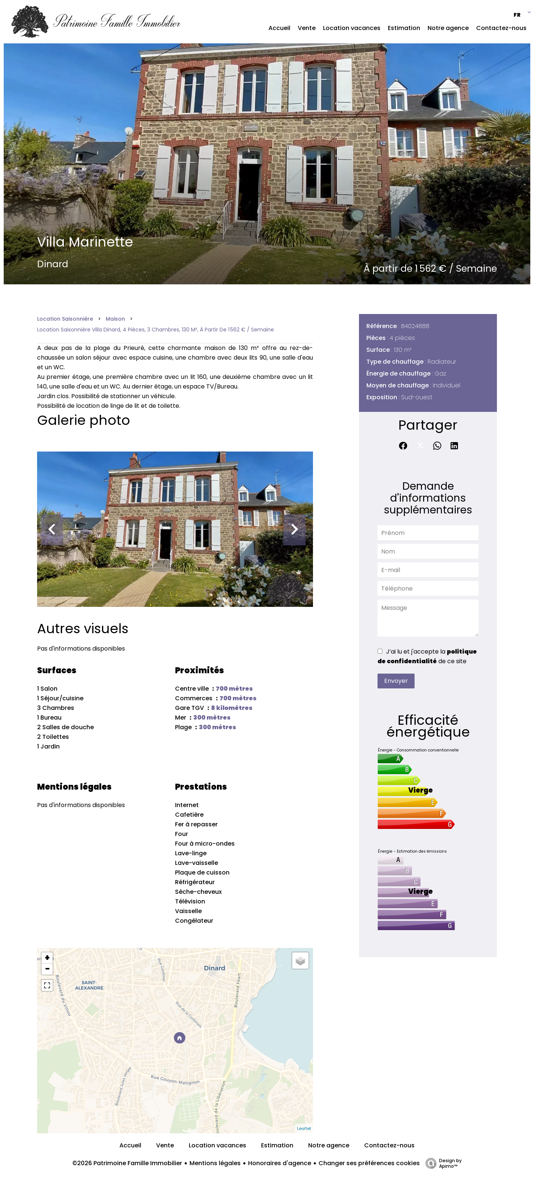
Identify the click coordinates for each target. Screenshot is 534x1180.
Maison (115, 319)
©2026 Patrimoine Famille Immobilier (127, 1163)
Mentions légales (215, 1163)
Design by (442, 1163)
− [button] (47, 969)
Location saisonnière (65, 319)
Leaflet (304, 1128)
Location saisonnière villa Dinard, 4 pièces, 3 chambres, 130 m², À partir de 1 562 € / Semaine (155, 329)
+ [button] (47, 957)
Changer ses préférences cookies (369, 1163)
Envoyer (396, 681)
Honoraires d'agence (279, 1163)
